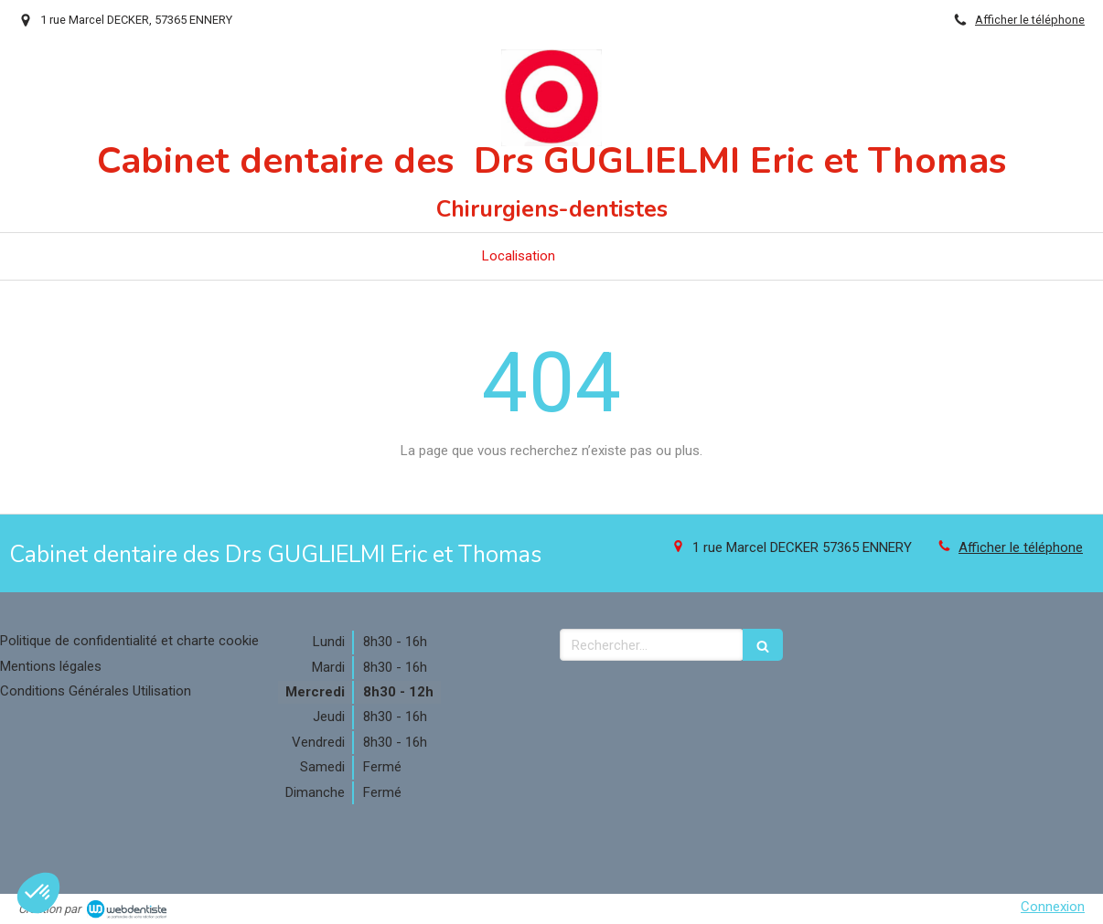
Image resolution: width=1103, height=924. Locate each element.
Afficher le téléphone (1030, 20)
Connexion (1053, 906)
